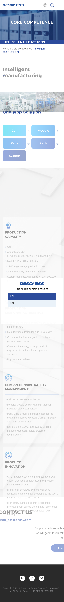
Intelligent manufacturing (23, 42)
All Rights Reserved (22, 591)
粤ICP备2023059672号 (44, 591)
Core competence (22, 48)
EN (12, 296)
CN (12, 303)
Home (6, 48)
